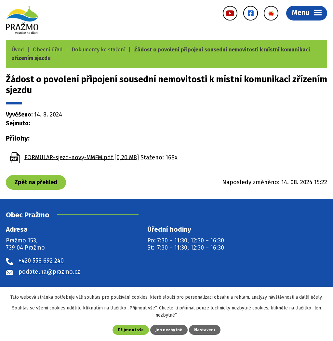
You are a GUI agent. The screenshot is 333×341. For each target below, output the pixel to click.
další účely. (311, 297)
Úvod (18, 50)
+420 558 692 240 (41, 260)
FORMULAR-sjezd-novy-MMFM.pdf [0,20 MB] (81, 157)
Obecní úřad (48, 50)
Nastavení (204, 329)
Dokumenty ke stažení (99, 50)
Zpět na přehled (36, 182)
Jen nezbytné (168, 329)
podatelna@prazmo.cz (49, 271)
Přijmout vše (131, 329)
